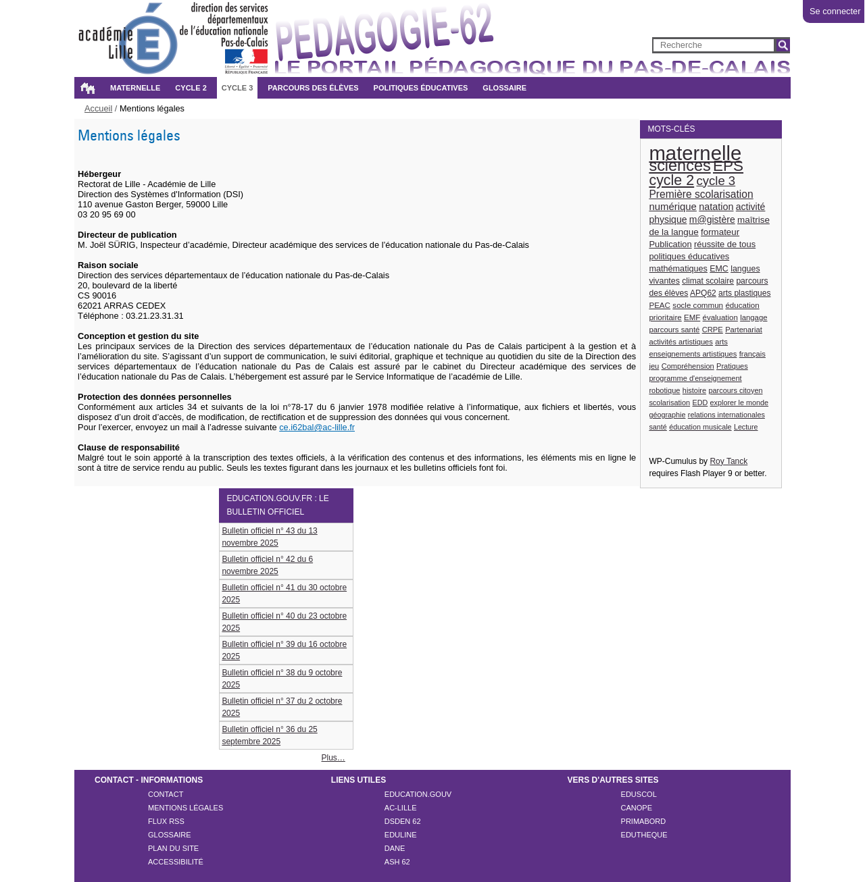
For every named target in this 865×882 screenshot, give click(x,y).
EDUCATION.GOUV (418, 794)
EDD (700, 402)
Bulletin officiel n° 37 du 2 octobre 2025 (282, 707)
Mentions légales (185, 808)
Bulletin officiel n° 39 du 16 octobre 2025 (284, 650)
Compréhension (688, 366)
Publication (670, 244)
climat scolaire (708, 281)
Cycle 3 (237, 88)
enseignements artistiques (693, 354)
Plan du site (173, 848)
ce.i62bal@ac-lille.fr (317, 427)
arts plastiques (744, 293)
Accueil (87, 87)
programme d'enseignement (695, 378)
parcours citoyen (735, 390)
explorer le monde (739, 402)
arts (721, 342)
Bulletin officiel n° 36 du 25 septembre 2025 (269, 735)
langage (753, 317)
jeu (654, 366)
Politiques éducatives (421, 88)
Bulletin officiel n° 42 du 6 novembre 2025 (267, 565)
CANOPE (636, 808)
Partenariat (743, 330)
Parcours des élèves (313, 88)
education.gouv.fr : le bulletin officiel (277, 505)
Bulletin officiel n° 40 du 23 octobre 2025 (284, 622)
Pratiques (732, 366)
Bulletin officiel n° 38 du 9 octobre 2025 (282, 679)
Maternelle (135, 88)
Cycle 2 (190, 88)
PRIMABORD (643, 821)
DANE (395, 848)
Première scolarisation (701, 194)
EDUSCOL (639, 794)
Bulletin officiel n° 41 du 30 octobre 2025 (284, 593)
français (752, 354)
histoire (694, 390)
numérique (673, 206)
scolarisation (669, 402)
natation (716, 206)
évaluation (720, 317)
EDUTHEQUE (644, 835)
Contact (165, 794)
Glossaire (504, 88)
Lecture (746, 427)
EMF (692, 317)
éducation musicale (700, 427)
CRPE (712, 330)
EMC (719, 269)
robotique (664, 390)
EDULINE (401, 835)
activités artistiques (681, 342)
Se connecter (835, 11)
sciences (679, 165)
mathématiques (678, 269)
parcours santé (674, 330)
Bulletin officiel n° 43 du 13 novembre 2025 (269, 537)
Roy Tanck (728, 461)
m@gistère (712, 219)
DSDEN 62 (403, 821)
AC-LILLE (401, 808)
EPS (728, 165)
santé (657, 427)
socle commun (697, 305)
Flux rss (166, 821)
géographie (667, 415)
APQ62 (703, 293)
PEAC (659, 305)
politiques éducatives (689, 256)
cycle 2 (671, 180)
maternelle (695, 153)
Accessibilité (175, 862)
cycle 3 (716, 181)
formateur (720, 232)
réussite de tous (725, 244)
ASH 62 (397, 862)
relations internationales (726, 415)
